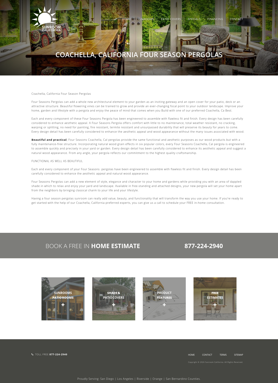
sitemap (238, 354)
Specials (194, 19)
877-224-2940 (203, 246)
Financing (215, 19)
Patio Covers (171, 19)
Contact (236, 19)
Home (126, 19)
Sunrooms (146, 19)
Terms (223, 354)
